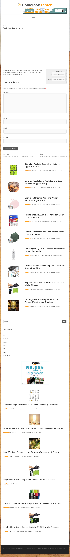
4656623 (33, 289)
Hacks (5, 342)
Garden (5, 339)
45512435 (13, 432)
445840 (33, 238)
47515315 (13, 531)
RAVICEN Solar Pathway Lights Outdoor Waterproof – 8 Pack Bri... (32, 452)
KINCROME (60, 71)
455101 (12, 456)
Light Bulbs (6, 355)
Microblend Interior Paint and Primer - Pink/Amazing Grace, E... (42, 199)
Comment (6, 92)
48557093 (34, 221)
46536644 (34, 171)
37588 (33, 188)
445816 (33, 306)
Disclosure (53, 548)
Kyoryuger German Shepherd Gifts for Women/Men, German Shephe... (41, 300)
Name (5, 118)
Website (5, 137)
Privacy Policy (31, 548)
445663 (33, 204)
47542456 (34, 255)
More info (59, 170)
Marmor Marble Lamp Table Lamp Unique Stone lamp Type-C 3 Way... (43, 182)
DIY (4, 335)
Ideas (5, 345)
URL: (51, 74)
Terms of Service (42, 548)
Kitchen (5, 349)
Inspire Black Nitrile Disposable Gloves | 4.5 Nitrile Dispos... (30, 479)
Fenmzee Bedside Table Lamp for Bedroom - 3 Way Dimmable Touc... (34, 428)
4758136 (12, 507)
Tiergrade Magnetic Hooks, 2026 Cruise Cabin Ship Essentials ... (31, 404)
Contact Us (62, 548)
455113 (33, 272)
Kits (4, 25)
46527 (12, 409)
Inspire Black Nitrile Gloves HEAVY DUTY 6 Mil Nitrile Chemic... (31, 527)
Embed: (50, 79)
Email (5, 128)
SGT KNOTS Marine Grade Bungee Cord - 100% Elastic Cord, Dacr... (32, 503)
